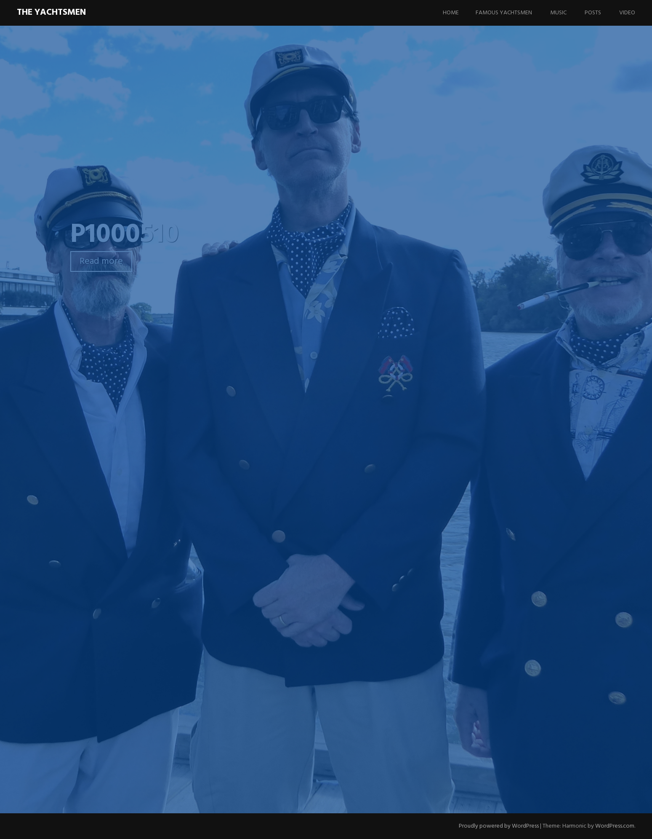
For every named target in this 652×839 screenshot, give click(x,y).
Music (558, 13)
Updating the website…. (519, 556)
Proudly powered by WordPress (499, 826)
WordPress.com (614, 826)
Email (189, 683)
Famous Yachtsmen (504, 13)
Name (190, 661)
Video (627, 13)
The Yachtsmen (51, 12)
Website (192, 705)
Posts (593, 13)
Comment (196, 557)
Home (451, 13)
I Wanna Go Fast (518, 483)
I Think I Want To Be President (523, 456)
